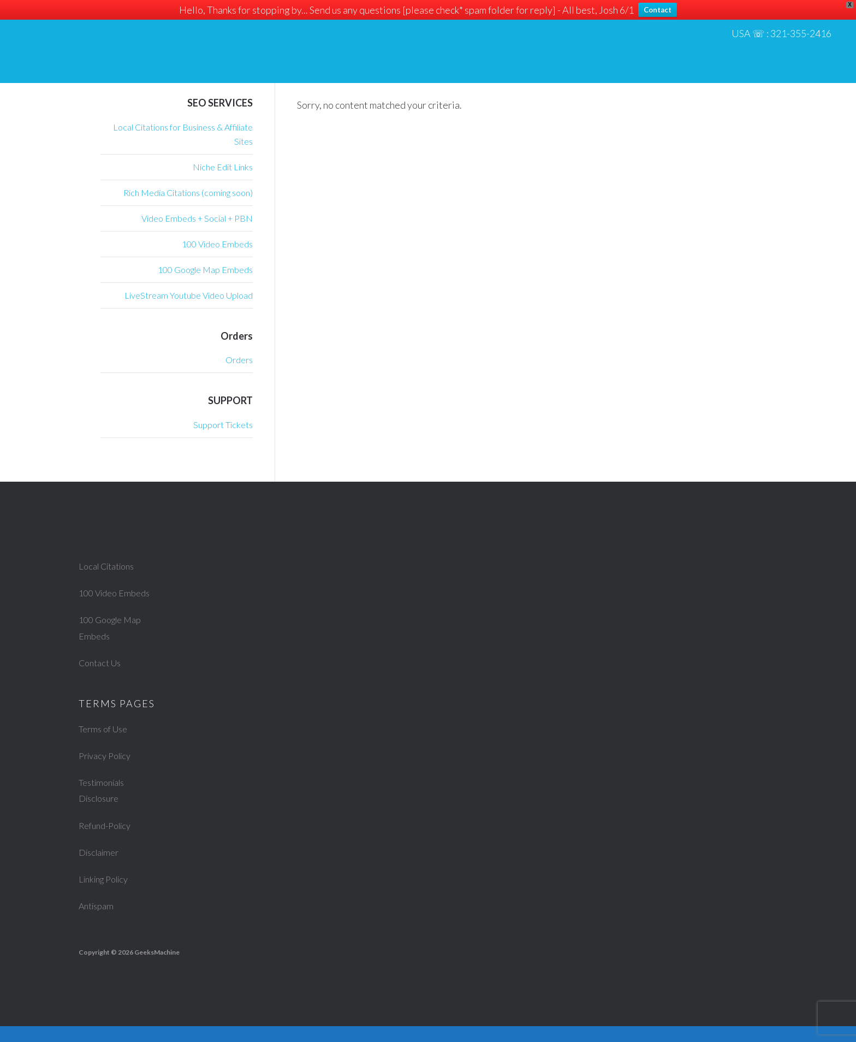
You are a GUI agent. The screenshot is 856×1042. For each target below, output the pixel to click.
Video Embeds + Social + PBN (197, 218)
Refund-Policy (109, 841)
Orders (239, 359)
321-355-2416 (803, 35)
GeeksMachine (157, 968)
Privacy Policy (108, 771)
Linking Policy (107, 895)
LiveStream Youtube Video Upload (188, 295)
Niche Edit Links (223, 167)
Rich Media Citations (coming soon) (188, 192)
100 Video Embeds (217, 244)
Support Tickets (223, 424)
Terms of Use (106, 744)
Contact (657, 10)
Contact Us (103, 678)
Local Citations (110, 566)
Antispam (98, 922)
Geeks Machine (120, 44)
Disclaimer (101, 868)
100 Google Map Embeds (205, 269)
